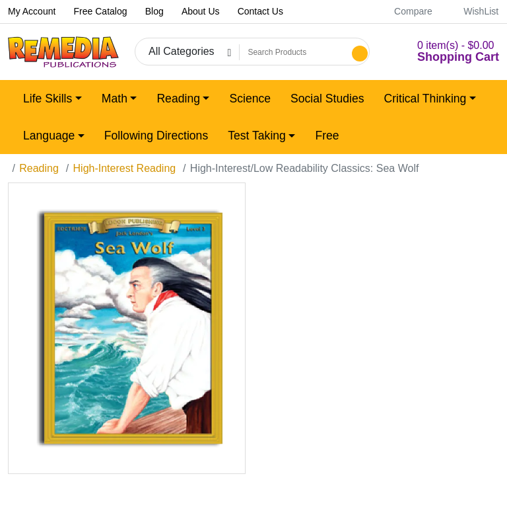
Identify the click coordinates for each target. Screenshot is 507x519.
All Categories (182, 51)
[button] (442, 52)
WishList (473, 11)
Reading (39, 168)
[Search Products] (294, 52)
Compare (406, 11)
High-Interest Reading (124, 168)
